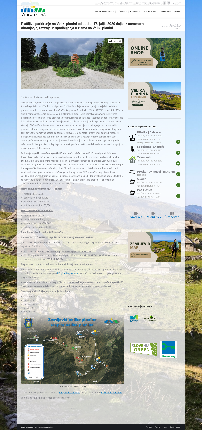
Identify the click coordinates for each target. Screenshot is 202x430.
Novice (130, 3)
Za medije (143, 3)
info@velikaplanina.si (67, 273)
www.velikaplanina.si (111, 392)
